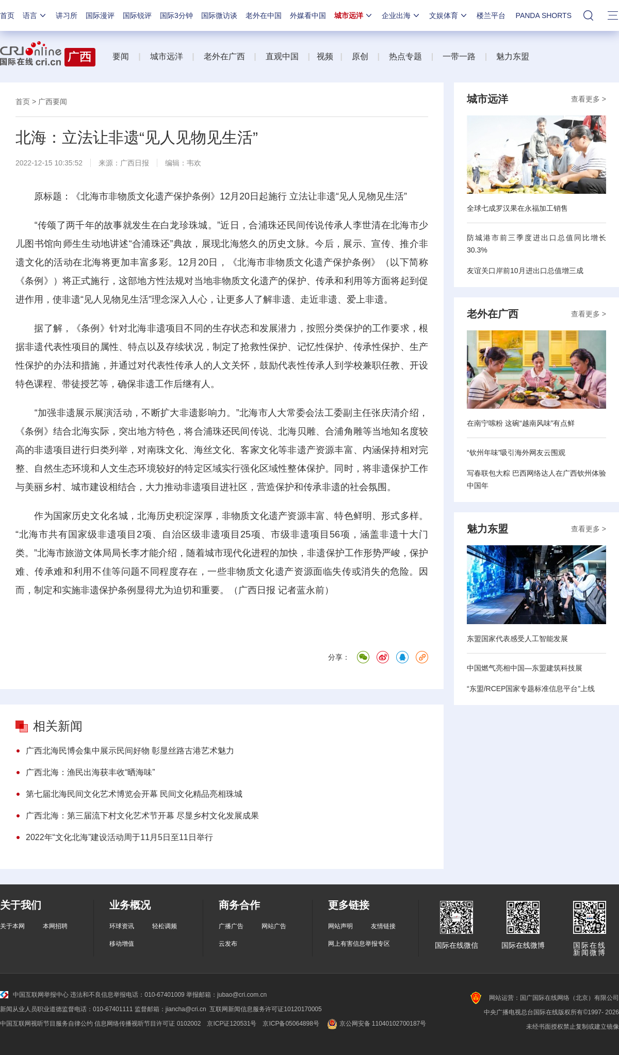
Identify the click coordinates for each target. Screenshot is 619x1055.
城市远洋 (353, 15)
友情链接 (383, 926)
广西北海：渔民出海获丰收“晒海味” (90, 772)
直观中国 (282, 56)
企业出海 (401, 15)
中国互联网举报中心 (34, 994)
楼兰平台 (491, 15)
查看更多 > (588, 99)
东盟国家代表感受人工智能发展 (517, 638)
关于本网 (12, 926)
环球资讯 (121, 926)
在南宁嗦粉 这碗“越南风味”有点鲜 (521, 423)
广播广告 (231, 926)
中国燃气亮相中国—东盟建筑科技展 (524, 668)
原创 (360, 56)
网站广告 (274, 926)
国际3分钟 (176, 15)
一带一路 (459, 56)
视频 (325, 56)
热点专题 (405, 56)
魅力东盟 (512, 56)
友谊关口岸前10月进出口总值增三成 (525, 270)
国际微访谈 (219, 15)
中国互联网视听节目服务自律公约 (46, 1023)
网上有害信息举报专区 (359, 943)
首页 (7, 15)
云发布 (228, 943)
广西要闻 (52, 101)
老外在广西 (224, 56)
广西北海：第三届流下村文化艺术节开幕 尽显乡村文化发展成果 (142, 815)
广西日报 (134, 163)
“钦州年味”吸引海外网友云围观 (516, 452)
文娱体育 (448, 15)
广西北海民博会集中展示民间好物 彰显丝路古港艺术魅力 (130, 750)
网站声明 (340, 926)
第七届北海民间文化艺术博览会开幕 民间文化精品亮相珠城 (134, 794)
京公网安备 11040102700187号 (375, 1023)
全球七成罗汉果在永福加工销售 (517, 208)
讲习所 (66, 15)
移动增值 (121, 943)
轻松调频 (164, 926)
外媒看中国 (308, 15)
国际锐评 (137, 15)
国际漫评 (100, 15)
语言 (35, 15)
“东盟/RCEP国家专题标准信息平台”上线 (531, 688)
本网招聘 (55, 926)
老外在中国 (264, 15)
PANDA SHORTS (544, 15)
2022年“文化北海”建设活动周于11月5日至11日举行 (119, 837)
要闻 (120, 56)
